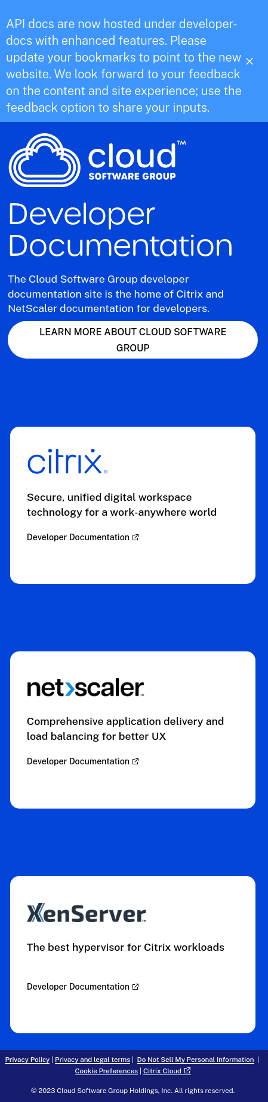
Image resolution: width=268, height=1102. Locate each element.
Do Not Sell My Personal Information (195, 1059)
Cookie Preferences (106, 1071)
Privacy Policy (27, 1059)
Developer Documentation (78, 537)
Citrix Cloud (162, 1071)
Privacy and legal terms (92, 1059)
